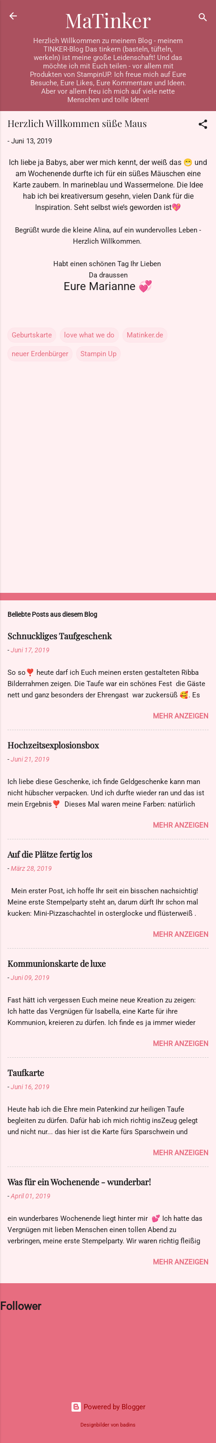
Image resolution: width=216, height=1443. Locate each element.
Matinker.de (145, 335)
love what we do (89, 335)
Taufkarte (25, 1072)
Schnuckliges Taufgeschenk (59, 636)
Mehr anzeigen (181, 716)
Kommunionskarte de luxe (56, 963)
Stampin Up (98, 354)
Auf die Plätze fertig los (49, 854)
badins (128, 1425)
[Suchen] (203, 19)
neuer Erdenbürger (40, 354)
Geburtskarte (32, 335)
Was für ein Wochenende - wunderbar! (79, 1182)
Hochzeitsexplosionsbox (53, 745)
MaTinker (108, 20)
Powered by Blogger (108, 1407)
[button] (203, 126)
